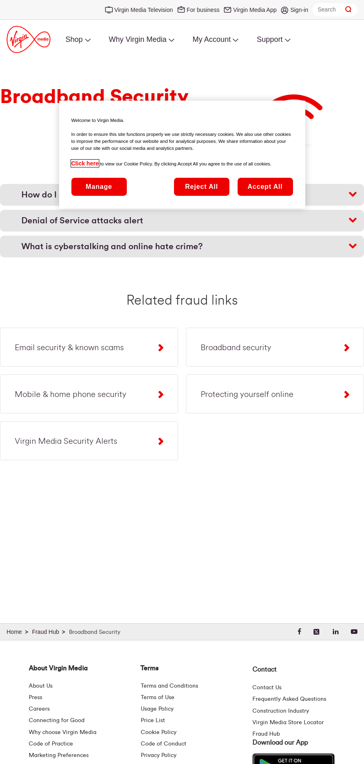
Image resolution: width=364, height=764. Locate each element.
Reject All (201, 186)
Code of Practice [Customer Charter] (51, 744)
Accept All (265, 186)
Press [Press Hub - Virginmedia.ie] (35, 697)
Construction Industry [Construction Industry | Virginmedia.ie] (280, 711)
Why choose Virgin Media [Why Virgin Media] (62, 732)
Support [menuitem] (270, 39)
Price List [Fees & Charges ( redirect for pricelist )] (153, 720)
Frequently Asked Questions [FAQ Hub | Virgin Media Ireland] (289, 699)
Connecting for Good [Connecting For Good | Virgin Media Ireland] (57, 720)
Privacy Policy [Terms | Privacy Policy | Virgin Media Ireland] (158, 755)
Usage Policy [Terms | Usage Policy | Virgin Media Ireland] (157, 709)
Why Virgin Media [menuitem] (138, 39)
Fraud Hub (266, 734)
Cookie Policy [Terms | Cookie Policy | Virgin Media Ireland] (158, 732)
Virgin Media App (255, 10)
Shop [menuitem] (73, 39)
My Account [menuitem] (211, 39)
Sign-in (299, 10)
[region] (182, 154)
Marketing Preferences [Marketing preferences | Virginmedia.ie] (59, 755)
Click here (85, 163)
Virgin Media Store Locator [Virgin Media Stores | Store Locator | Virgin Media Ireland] (288, 722)
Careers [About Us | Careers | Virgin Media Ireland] (39, 709)
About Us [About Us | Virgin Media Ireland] (41, 686)
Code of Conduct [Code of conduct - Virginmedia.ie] (163, 744)
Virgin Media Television (143, 10)
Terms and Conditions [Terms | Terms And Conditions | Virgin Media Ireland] (169, 686)
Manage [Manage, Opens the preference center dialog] (99, 186)
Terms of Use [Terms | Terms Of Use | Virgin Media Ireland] (157, 697)
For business (203, 10)
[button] (182, 220)
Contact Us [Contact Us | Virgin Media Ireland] (267, 688)
